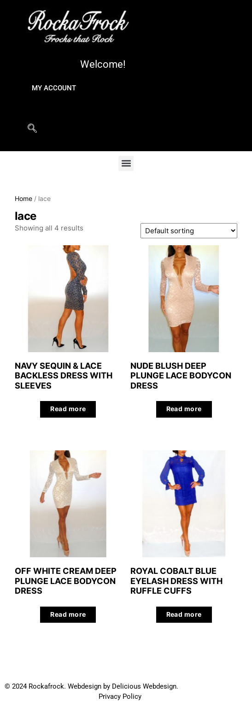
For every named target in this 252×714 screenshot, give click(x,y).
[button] (126, 163)
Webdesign (84, 686)
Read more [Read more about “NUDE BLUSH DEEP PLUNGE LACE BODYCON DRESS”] (184, 409)
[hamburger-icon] (218, 104)
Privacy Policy (120, 696)
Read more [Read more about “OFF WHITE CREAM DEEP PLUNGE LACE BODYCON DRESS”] (68, 614)
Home (23, 198)
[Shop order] (189, 230)
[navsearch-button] (32, 135)
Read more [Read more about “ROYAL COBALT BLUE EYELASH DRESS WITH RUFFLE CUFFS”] (184, 614)
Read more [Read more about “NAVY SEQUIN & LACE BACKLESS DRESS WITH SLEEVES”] (68, 409)
